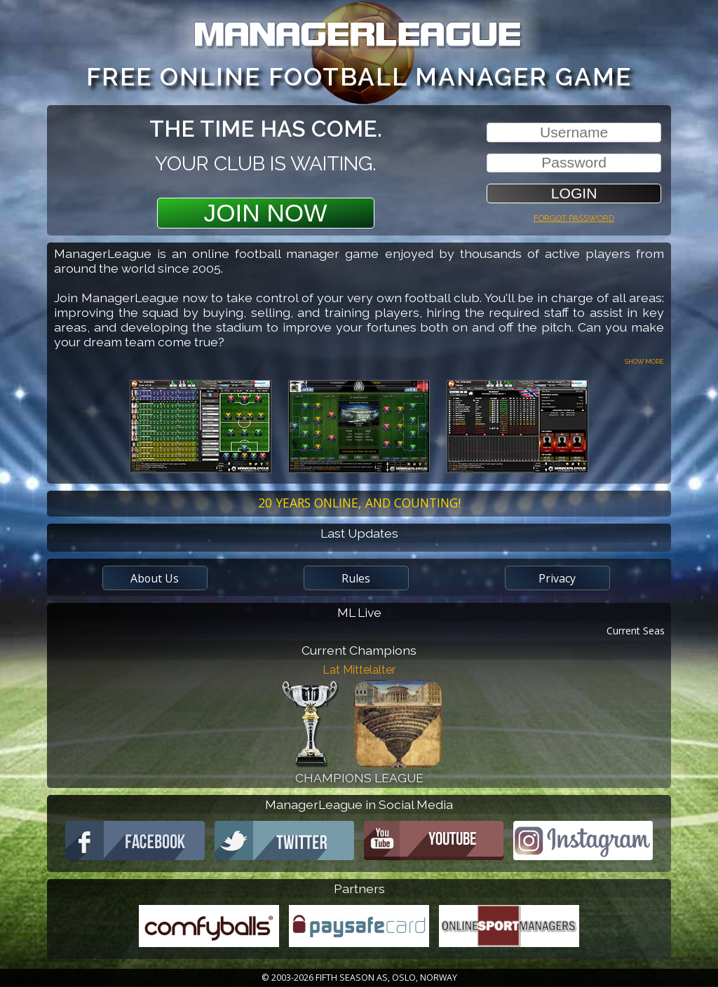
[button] (574, 193)
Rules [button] (355, 578)
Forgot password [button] (574, 216)
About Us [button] (154, 578)
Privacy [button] (557, 578)
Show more (644, 360)
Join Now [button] (265, 212)
